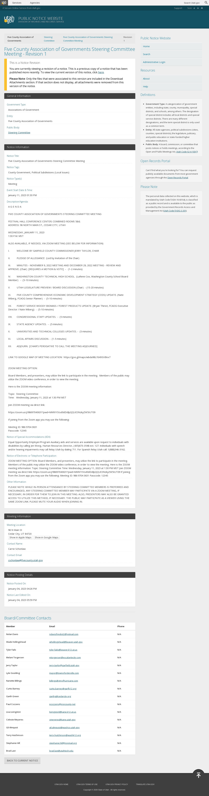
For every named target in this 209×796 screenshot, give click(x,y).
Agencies (35, 2)
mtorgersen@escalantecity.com (65, 657)
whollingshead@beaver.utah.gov (66, 641)
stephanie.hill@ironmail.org (63, 743)
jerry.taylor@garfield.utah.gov (64, 665)
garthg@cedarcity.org (60, 696)
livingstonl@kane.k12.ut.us (62, 711)
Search (146, 54)
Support (178, 8)
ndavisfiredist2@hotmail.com (63, 634)
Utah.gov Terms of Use (86, 784)
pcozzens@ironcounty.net (62, 704)
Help (145, 86)
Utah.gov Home (61, 784)
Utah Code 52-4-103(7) (187, 151)
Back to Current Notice (22, 760)
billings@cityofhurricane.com (63, 680)
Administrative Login (154, 62)
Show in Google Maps (46, 537)
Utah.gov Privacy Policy (117, 784)
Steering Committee (49, 39)
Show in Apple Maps (20, 537)
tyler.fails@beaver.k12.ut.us (63, 649)
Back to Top (198, 775)
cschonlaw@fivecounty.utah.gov (25, 560)
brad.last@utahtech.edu (61, 750)
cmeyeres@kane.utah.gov (62, 719)
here (101, 72)
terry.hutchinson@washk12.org (65, 735)
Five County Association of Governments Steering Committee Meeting (88, 39)
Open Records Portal (177, 177)
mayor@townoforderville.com (64, 673)
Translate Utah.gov (145, 784)
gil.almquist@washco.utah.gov (64, 727)
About (146, 78)
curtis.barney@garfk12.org (62, 688)
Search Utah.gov (192, 3)
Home (146, 46)
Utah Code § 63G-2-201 (175, 210)
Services (17, 2)
